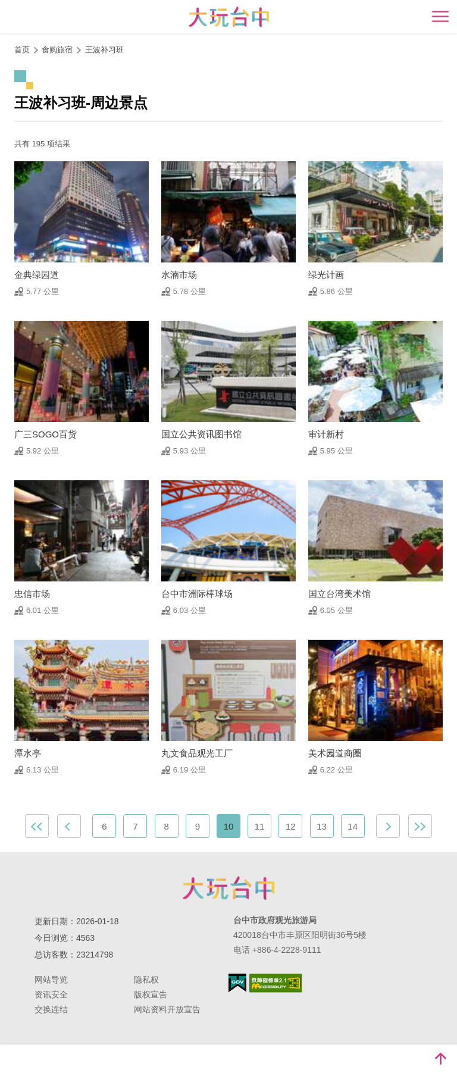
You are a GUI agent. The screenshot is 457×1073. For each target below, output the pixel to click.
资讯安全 (51, 994)
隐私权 (146, 979)
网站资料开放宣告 (167, 1009)
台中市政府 (228, 888)
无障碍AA (275, 983)
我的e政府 (237, 983)
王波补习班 (104, 49)
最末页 (420, 826)
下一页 (388, 826)
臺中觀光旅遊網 (229, 17)
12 (291, 826)
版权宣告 (150, 994)
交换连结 (51, 1009)
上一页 (69, 826)
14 (353, 826)
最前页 (37, 826)
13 (322, 826)
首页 (22, 49)
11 (260, 826)
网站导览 (51, 979)
